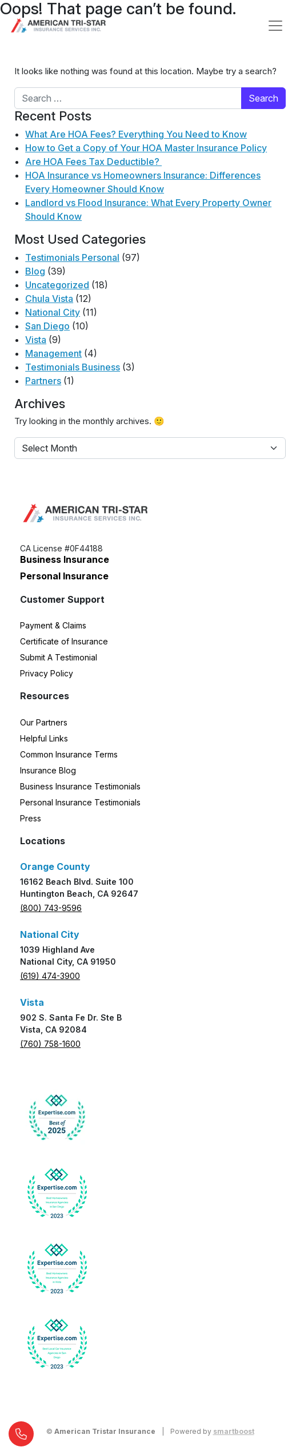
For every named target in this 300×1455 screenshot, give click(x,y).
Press (30, 818)
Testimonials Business (72, 367)
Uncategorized (57, 285)
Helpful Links (44, 738)
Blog (35, 271)
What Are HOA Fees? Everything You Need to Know (136, 134)
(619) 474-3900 (50, 976)
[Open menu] (275, 25)
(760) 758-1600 (50, 1044)
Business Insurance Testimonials (80, 786)
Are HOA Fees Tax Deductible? (93, 161)
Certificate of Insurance (64, 641)
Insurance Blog (48, 770)
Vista (35, 339)
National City (52, 312)
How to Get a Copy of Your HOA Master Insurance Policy (146, 148)
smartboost (233, 1431)
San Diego (47, 326)
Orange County (55, 866)
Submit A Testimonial (58, 657)
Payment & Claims (53, 625)
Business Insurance (64, 559)
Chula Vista (49, 298)
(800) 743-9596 (51, 908)
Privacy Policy (46, 673)
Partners (43, 380)
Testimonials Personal (72, 257)
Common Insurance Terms (69, 754)
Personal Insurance (64, 576)
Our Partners (43, 722)
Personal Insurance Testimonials (80, 802)
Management (53, 353)
